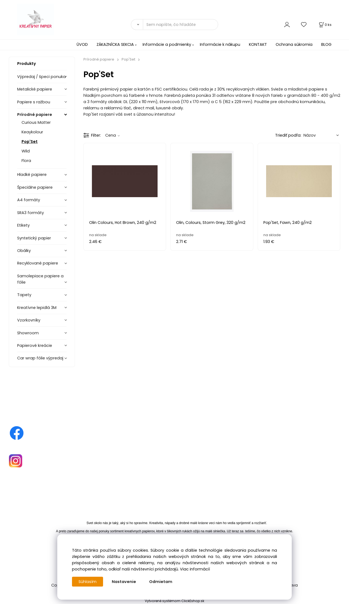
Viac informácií (195, 569)
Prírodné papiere (34, 114)
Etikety (23, 225)
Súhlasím (88, 581)
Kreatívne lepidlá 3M (36, 307)
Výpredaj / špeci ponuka (41, 76)
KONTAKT (258, 44)
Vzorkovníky (28, 320)
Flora (26, 160)
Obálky (24, 250)
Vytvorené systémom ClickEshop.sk (174, 601)
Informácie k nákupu (220, 44)
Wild (26, 151)
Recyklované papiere (37, 263)
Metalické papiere (34, 89)
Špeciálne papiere (35, 187)
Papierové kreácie (34, 345)
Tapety (24, 295)
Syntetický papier (34, 238)
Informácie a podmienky (167, 44)
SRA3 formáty (30, 212)
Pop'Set (30, 141)
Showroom (28, 333)
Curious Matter (36, 122)
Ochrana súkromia (294, 44)
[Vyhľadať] (137, 24)
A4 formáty (28, 200)
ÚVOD (82, 44)
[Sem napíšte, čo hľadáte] (180, 24)
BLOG (326, 44)
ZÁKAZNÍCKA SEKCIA (115, 44)
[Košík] (325, 24)
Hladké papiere (32, 174)
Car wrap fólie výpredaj (40, 358)
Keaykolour (32, 132)
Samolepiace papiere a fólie (40, 279)
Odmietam (160, 581)
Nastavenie (124, 581)
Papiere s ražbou (33, 102)
